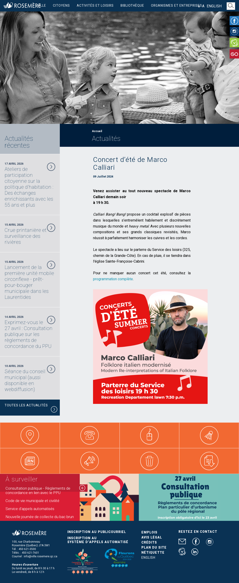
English (214, 6)
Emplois (149, 532)
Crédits (149, 542)
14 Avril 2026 (30, 332)
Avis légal (151, 537)
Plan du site (154, 547)
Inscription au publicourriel (96, 532)
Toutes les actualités (31, 408)
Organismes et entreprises (176, 5)
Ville (41, 5)
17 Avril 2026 (30, 185)
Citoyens (61, 5)
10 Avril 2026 (30, 378)
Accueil (97, 131)
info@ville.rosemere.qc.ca (40, 556)
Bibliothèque (132, 5)
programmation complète (113, 279)
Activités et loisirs (95, 5)
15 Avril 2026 (30, 234)
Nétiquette (153, 552)
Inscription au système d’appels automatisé (97, 540)
